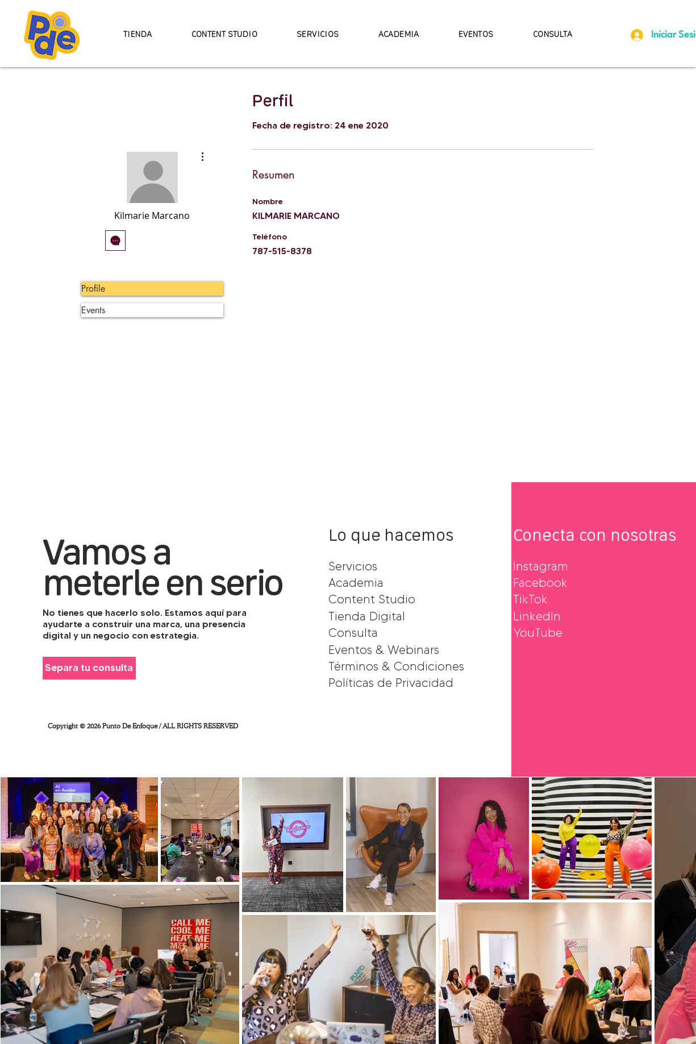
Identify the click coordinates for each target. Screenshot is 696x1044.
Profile (93, 289)
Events (93, 310)
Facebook (540, 582)
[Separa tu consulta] (89, 668)
